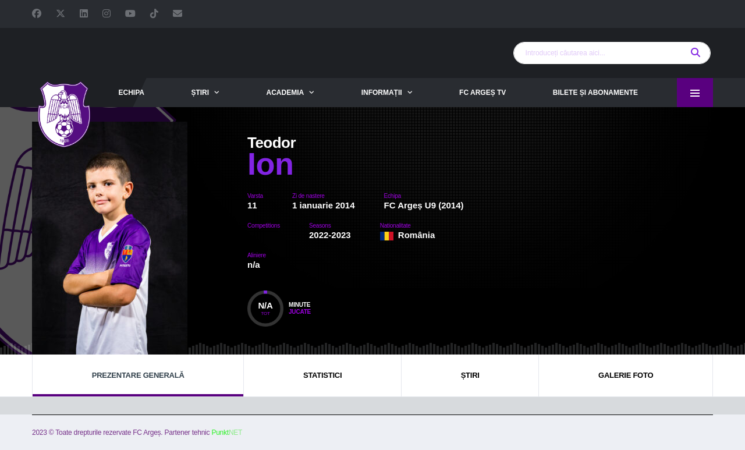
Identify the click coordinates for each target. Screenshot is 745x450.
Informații (381, 92)
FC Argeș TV (482, 92)
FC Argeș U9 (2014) (424, 205)
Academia (285, 92)
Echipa (131, 92)
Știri (200, 92)
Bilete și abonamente (595, 92)
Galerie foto (625, 375)
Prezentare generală (138, 375)
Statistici (322, 375)
